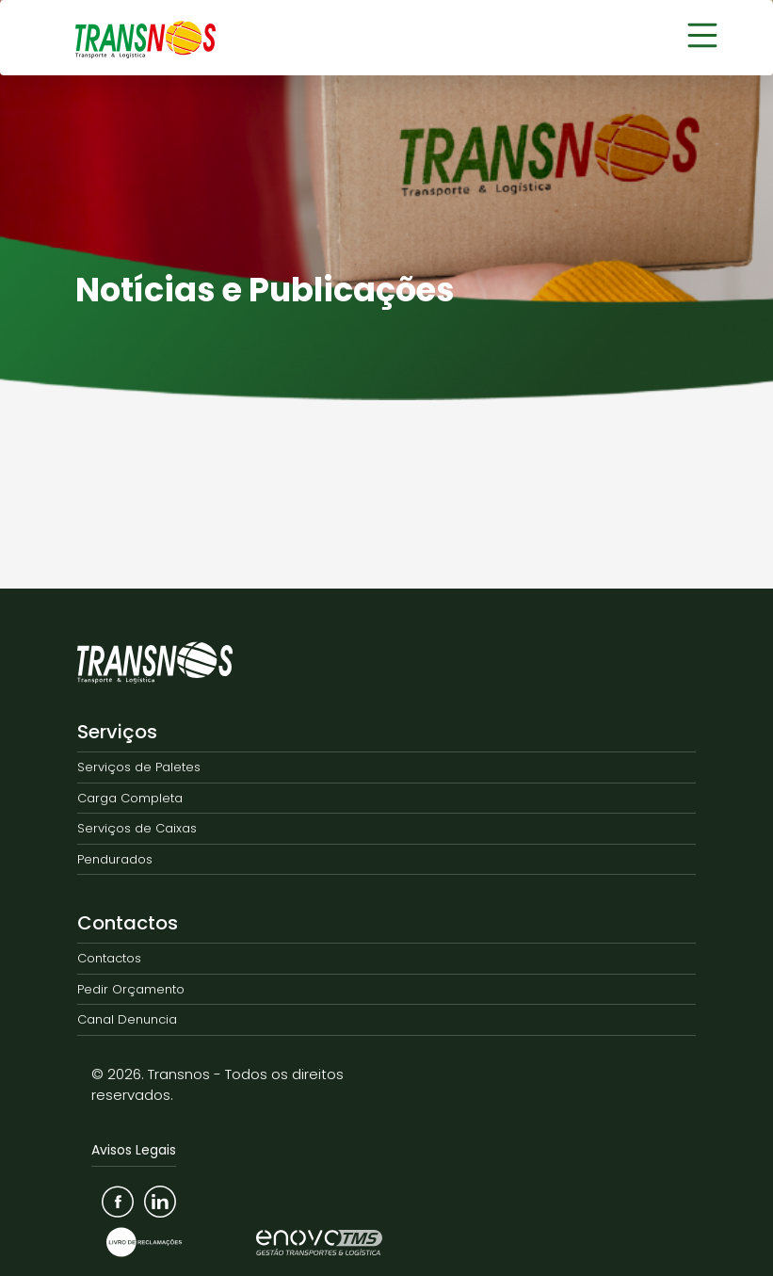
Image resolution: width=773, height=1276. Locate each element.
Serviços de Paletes (139, 767)
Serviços (117, 732)
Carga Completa (130, 798)
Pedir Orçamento (131, 989)
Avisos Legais (133, 1149)
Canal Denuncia (127, 1019)
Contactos (127, 923)
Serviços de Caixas (137, 828)
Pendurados (115, 859)
